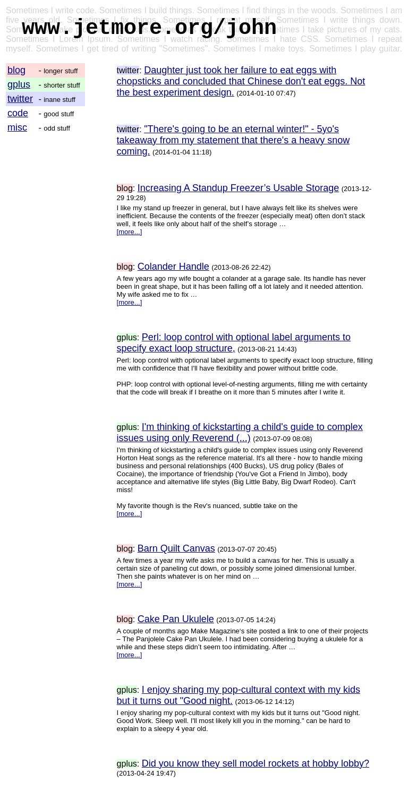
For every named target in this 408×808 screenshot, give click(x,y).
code (17, 113)
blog (16, 70)
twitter (20, 98)
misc (17, 127)
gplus (18, 84)
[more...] (129, 232)
